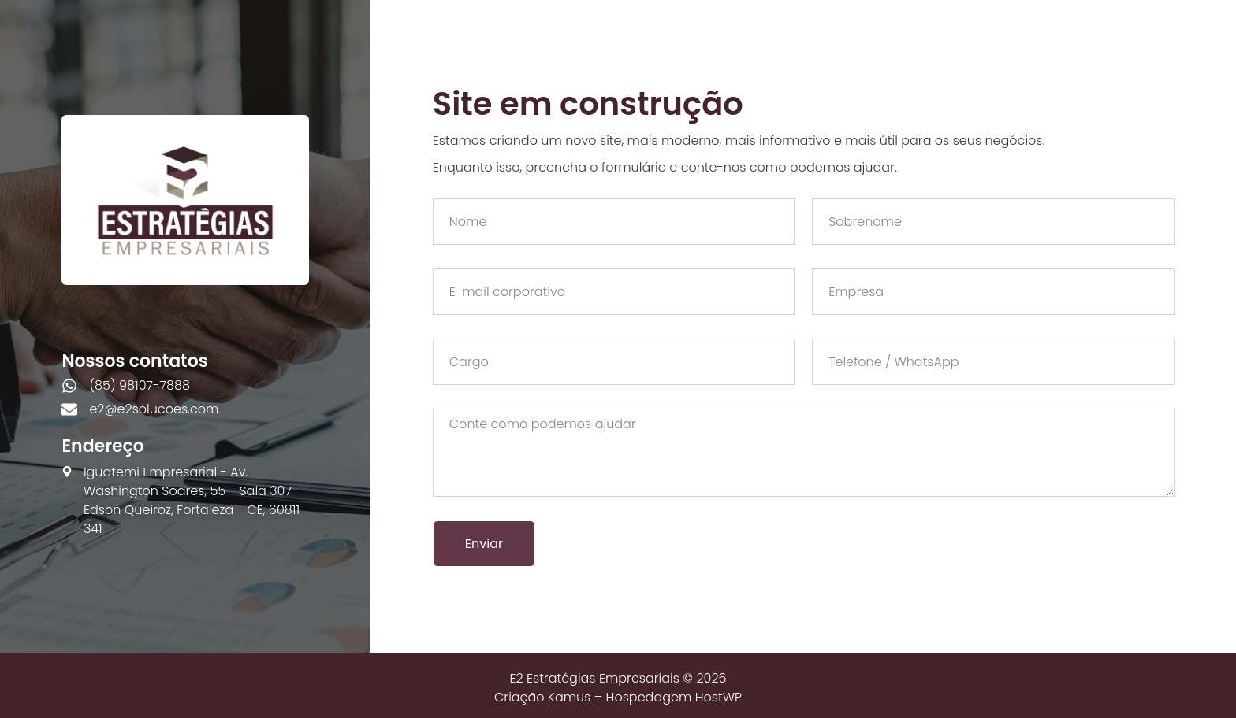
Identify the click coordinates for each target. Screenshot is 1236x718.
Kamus (569, 697)
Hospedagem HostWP (674, 697)
